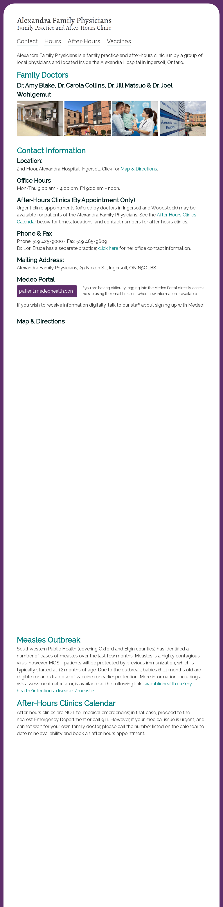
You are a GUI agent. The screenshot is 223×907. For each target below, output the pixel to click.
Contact (27, 41)
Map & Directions (139, 169)
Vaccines (119, 41)
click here (108, 248)
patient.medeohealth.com (47, 291)
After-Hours (84, 41)
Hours (52, 41)
